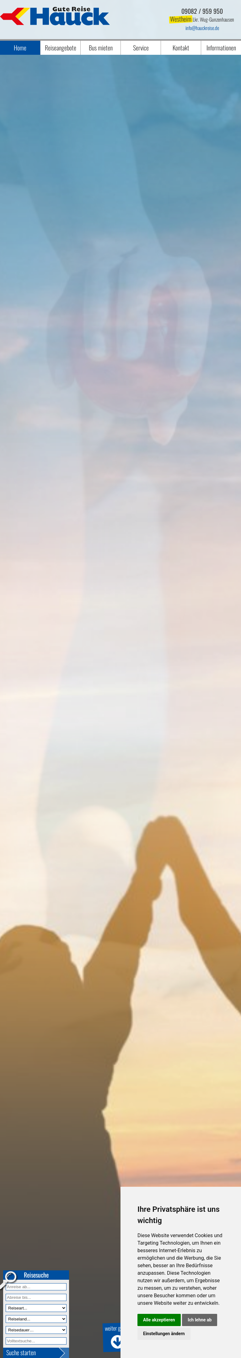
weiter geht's (115, 1336)
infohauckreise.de (202, 28)
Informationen (221, 47)
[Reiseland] (36, 1319)
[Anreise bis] (36, 1297)
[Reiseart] (36, 1308)
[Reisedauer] (36, 1330)
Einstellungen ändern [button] (164, 1333)
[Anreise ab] (36, 1286)
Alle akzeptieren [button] (159, 1319)
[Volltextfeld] (36, 1341)
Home (20, 47)
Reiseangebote (60, 47)
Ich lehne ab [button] (200, 1319)
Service (141, 47)
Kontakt (181, 47)
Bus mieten (101, 47)
